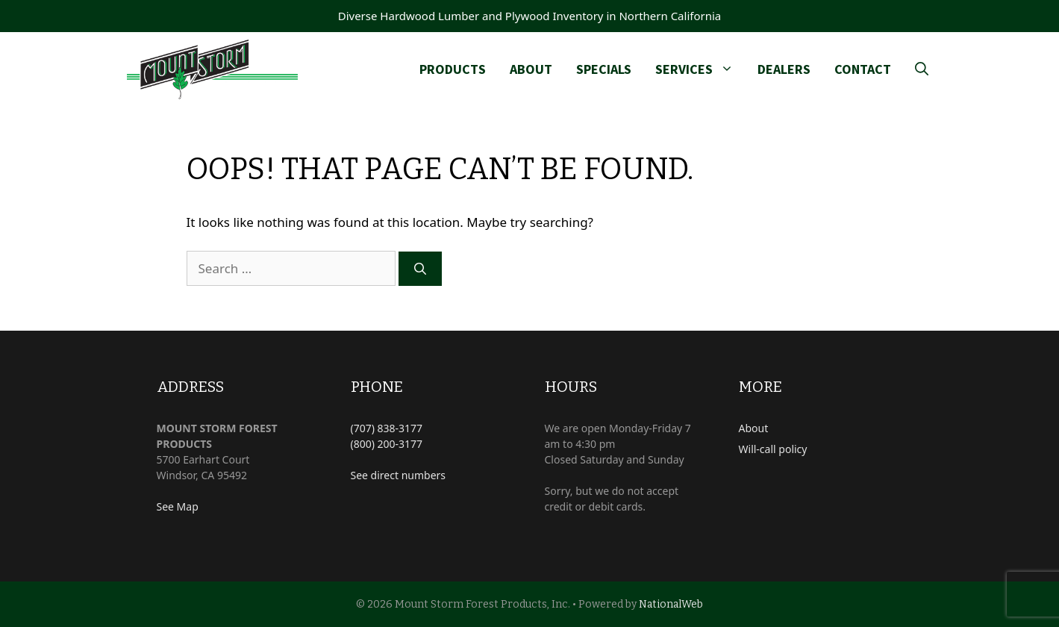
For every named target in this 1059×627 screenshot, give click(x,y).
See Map (178, 506)
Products (452, 69)
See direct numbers (398, 475)
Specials (603, 69)
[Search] (420, 269)
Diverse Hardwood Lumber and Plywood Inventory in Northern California (530, 15)
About (531, 69)
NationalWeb (671, 604)
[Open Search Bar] (921, 69)
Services (700, 69)
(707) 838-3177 (387, 428)
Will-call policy (773, 449)
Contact (862, 69)
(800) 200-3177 (387, 444)
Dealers (783, 69)
